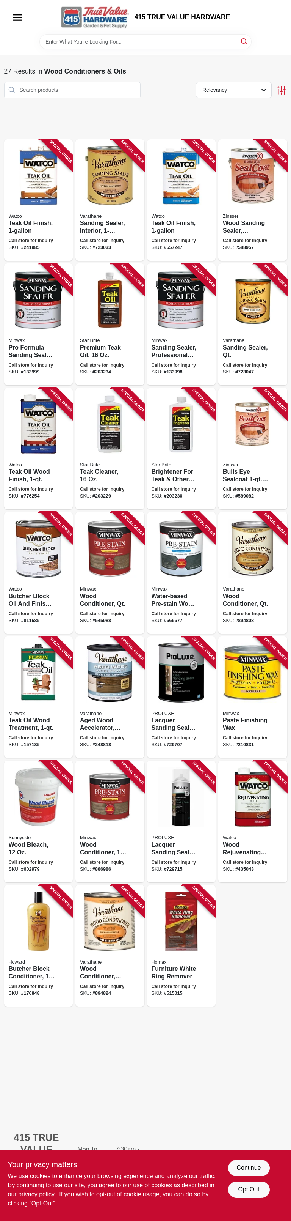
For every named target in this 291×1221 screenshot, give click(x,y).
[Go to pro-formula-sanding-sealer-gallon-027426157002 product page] (38, 324)
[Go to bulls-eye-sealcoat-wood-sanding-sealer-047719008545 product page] (252, 449)
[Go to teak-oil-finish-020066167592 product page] (38, 200)
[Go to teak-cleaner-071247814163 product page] (109, 449)
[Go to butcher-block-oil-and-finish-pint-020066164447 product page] (38, 573)
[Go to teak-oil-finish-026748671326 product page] (181, 200)
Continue (248, 1167)
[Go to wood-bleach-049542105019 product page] (38, 821)
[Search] (244, 41)
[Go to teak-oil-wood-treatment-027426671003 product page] (38, 697)
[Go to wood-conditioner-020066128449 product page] (109, 946)
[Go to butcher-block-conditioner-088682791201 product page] (38, 946)
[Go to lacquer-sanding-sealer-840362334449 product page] (181, 697)
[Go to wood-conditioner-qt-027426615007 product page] (109, 573)
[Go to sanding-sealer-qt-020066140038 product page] (252, 324)
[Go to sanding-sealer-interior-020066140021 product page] (109, 200)
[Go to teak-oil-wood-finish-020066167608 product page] (38, 449)
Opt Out (248, 1189)
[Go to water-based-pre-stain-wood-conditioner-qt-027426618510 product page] (181, 573)
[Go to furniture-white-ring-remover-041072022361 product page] (181, 946)
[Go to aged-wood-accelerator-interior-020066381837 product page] (109, 697)
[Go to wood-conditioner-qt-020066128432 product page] (252, 573)
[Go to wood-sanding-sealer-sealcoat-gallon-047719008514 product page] (252, 200)
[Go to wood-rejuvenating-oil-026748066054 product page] (252, 821)
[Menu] (17, 17)
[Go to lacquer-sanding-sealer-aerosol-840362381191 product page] (181, 821)
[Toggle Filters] (281, 90)
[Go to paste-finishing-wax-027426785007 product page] (252, 697)
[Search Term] (145, 41)
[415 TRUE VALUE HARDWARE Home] (95, 17)
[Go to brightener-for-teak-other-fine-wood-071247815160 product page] (181, 449)
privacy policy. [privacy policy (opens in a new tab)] (37, 1194)
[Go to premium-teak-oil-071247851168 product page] (109, 324)
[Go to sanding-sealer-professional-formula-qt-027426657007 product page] (181, 324)
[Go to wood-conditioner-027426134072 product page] (109, 821)
